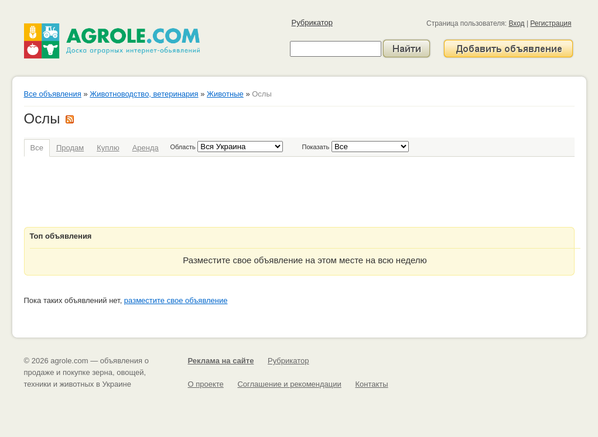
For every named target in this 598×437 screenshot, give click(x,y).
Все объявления (52, 94)
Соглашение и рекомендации (289, 384)
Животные (225, 94)
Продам (70, 147)
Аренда (145, 147)
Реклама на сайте (221, 360)
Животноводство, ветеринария (144, 94)
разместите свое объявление (176, 300)
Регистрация (550, 23)
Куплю (108, 147)
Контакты (371, 384)
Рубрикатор (312, 22)
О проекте (206, 384)
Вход (516, 23)
